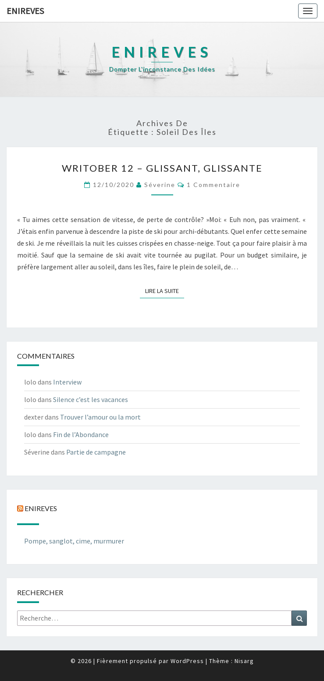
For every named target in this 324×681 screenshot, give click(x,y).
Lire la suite (164, 290)
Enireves (25, 10)
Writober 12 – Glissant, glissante (162, 168)
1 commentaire (213, 184)
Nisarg (244, 661)
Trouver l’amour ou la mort (100, 417)
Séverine (159, 184)
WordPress (187, 661)
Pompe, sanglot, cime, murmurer (74, 540)
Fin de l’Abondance (81, 434)
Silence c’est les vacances (90, 399)
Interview (67, 382)
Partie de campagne (96, 452)
